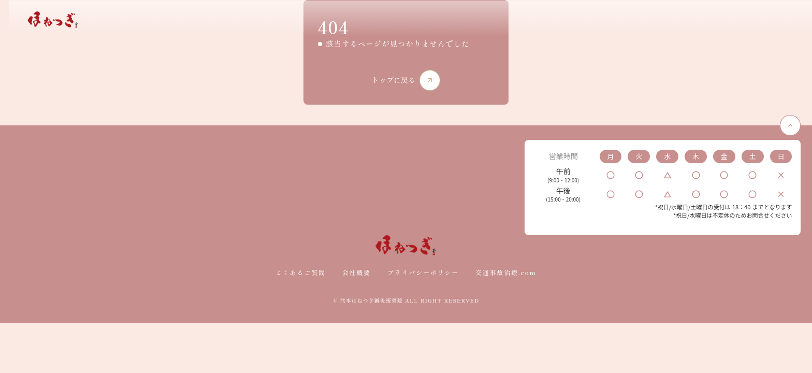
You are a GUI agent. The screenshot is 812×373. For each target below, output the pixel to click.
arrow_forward (430, 113)
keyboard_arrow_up (781, 186)
